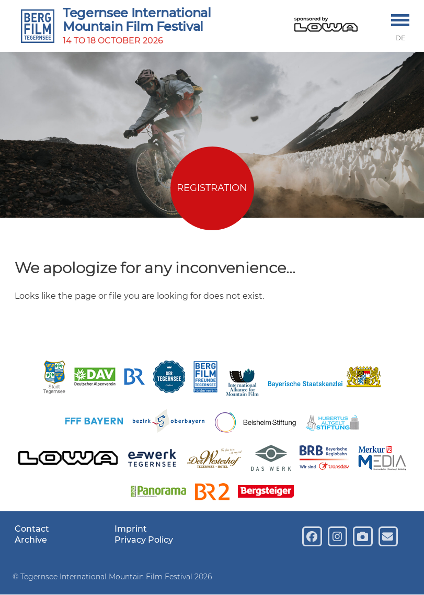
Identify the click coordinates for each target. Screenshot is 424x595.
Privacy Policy (143, 540)
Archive (31, 540)
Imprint (130, 529)
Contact (32, 529)
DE (400, 38)
